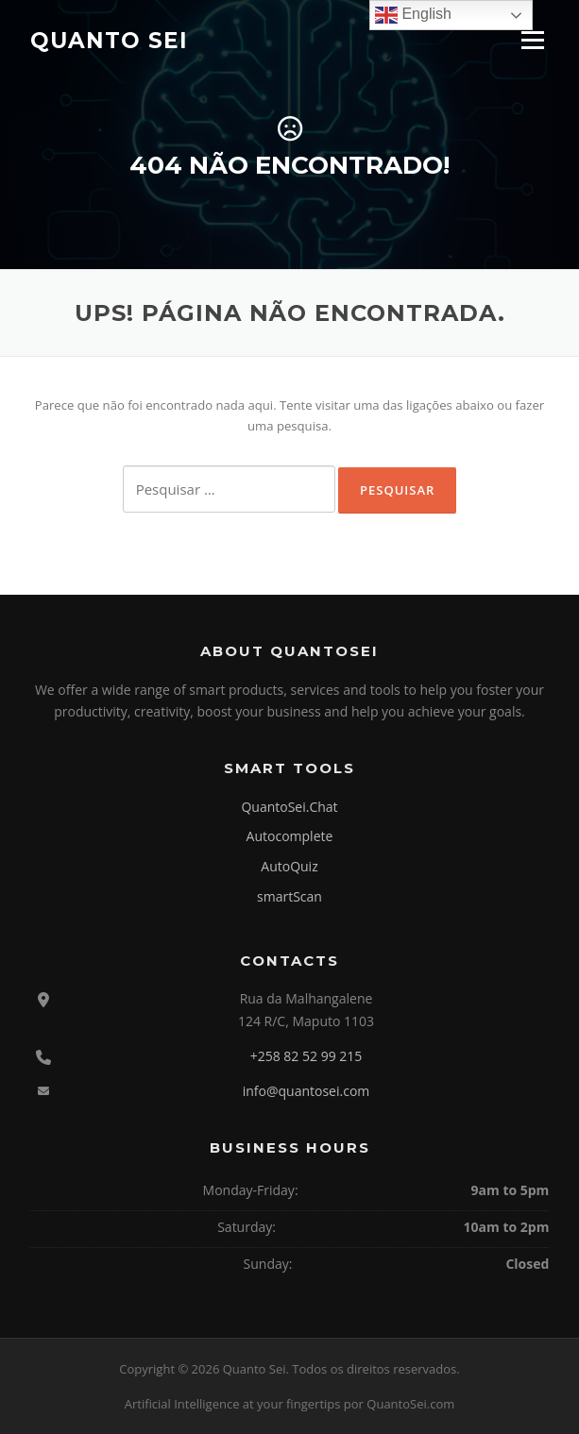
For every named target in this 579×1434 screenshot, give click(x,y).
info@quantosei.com (306, 1091)
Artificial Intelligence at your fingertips (233, 1403)
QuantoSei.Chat (289, 807)
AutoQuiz (289, 866)
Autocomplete (290, 836)
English (413, 15)
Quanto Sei (109, 39)
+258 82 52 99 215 (306, 1056)
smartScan (289, 896)
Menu (532, 39)
